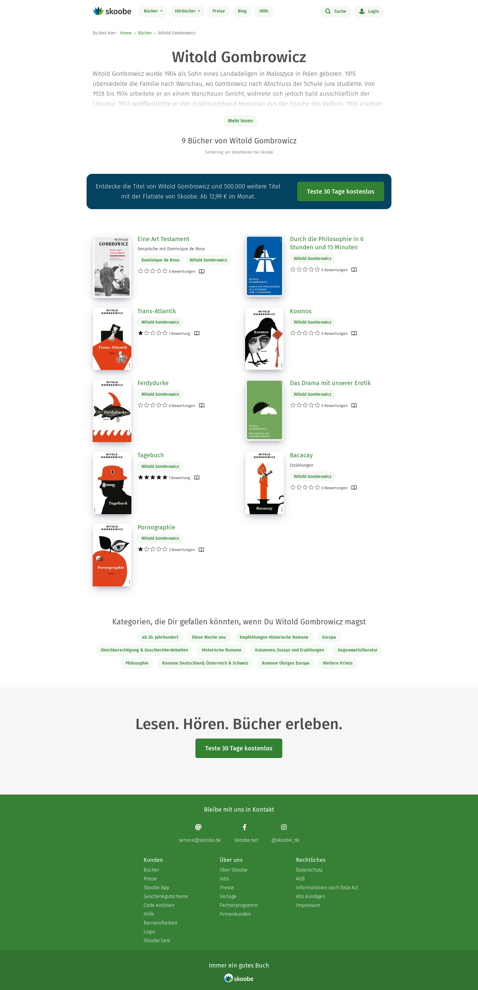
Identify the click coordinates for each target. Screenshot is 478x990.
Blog (242, 11)
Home (126, 33)
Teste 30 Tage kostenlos (340, 191)
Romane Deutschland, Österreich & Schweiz (205, 663)
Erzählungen (301, 465)
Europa (329, 637)
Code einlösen (159, 905)
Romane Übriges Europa (285, 663)
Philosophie (137, 663)
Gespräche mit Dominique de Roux (171, 248)
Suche (335, 11)
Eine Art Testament (163, 239)
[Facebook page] (246, 833)
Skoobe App (156, 887)
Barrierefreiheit (160, 923)
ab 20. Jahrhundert (160, 637)
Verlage (228, 896)
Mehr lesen (240, 121)
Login (369, 11)
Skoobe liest (157, 940)
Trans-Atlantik (156, 311)
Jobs (224, 879)
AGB (300, 879)
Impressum (308, 905)
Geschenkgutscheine (166, 896)
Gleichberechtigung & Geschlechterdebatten (144, 650)
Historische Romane (221, 650)
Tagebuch (150, 455)
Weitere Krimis (338, 663)
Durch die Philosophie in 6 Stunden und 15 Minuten (327, 243)
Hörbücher (186, 11)
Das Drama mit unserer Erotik (330, 383)
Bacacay (301, 455)
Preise (218, 11)
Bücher (151, 11)
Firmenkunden (235, 914)
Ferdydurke (153, 383)
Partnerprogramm (239, 905)
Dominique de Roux (160, 260)
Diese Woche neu (209, 637)
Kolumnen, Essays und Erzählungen (289, 650)
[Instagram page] (285, 833)
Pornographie (156, 527)
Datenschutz (309, 870)
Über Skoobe (234, 870)
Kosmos (301, 311)
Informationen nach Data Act (327, 887)
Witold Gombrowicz (208, 260)
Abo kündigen (310, 896)
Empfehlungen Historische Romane (274, 637)
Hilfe (264, 11)
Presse (227, 887)
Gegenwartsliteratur (358, 650)
